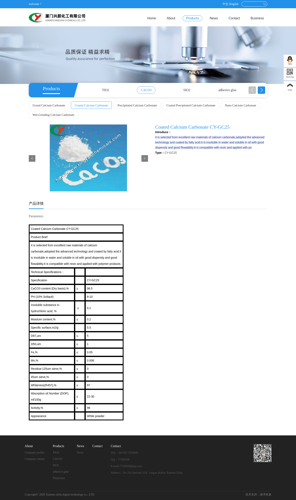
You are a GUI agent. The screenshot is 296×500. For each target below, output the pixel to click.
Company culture (35, 458)
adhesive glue (227, 90)
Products (192, 18)
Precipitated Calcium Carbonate (138, 105)
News (214, 18)
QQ (289, 63)
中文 (225, 4)
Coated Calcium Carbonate (91, 105)
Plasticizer (59, 478)
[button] (261, 90)
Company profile (34, 452)
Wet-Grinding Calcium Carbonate (53, 114)
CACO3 (146, 90)
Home (151, 18)
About (171, 18)
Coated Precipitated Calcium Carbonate (191, 105)
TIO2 (105, 90)
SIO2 (186, 90)
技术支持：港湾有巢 (258, 494)
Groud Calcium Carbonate (49, 105)
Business (257, 18)
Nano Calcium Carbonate (241, 105)
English (234, 4)
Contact (234, 18)
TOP (290, 90)
